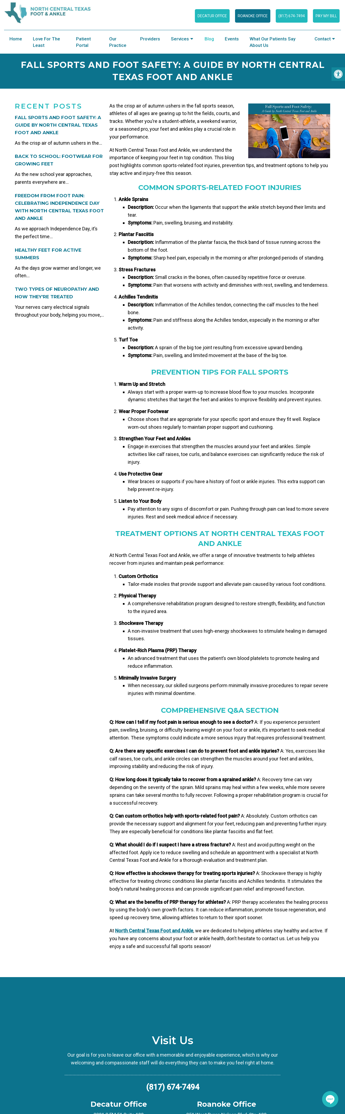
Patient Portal (83, 42)
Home (15, 38)
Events (232, 38)
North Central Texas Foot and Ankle (154, 930)
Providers (150, 38)
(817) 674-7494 (291, 16)
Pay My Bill (326, 16)
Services (180, 38)
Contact (323, 38)
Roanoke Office (253, 16)
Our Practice (117, 42)
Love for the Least (46, 42)
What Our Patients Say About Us (272, 42)
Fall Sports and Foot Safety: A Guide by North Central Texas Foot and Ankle (58, 125)
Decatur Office (212, 16)
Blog (209, 38)
